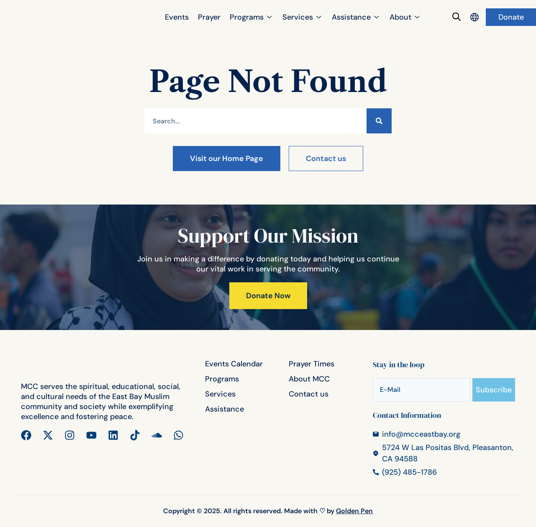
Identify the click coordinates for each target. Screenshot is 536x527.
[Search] (379, 120)
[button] (251, 17)
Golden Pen (354, 511)
